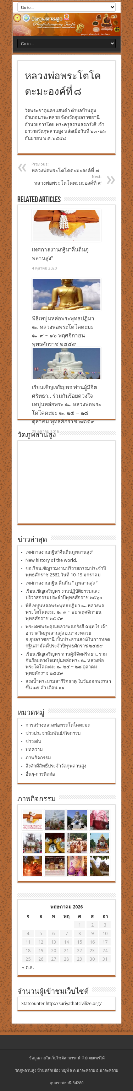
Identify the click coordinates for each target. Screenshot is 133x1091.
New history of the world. (51, 560)
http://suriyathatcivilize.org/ (74, 1003)
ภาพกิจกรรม (38, 757)
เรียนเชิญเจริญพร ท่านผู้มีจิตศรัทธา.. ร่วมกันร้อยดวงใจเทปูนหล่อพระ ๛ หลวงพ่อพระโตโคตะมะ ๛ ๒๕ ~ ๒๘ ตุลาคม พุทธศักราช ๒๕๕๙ (66, 404)
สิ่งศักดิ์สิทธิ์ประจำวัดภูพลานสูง (56, 766)
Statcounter (33, 1003)
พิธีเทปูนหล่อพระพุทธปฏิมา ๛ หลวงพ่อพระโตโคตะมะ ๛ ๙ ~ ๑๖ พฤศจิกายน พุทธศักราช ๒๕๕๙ (65, 612)
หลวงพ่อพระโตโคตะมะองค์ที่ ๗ (75, 167)
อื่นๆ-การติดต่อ (40, 774)
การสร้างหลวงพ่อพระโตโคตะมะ (58, 725)
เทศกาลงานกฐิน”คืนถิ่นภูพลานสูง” (59, 552)
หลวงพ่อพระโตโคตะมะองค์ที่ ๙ (58, 180)
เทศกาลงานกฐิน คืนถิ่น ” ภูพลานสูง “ (62, 583)
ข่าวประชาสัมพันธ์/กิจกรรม (53, 733)
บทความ (34, 749)
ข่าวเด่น (33, 741)
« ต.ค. (28, 967)
